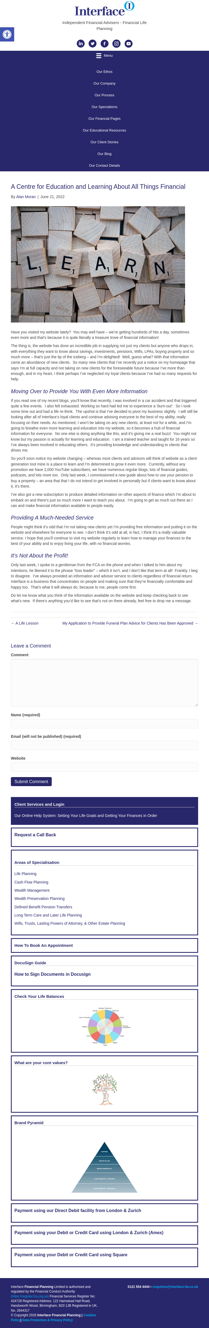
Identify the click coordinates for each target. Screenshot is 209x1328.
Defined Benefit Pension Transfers (43, 907)
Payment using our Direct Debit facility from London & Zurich (77, 1210)
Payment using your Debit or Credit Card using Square (70, 1254)
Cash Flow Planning (31, 882)
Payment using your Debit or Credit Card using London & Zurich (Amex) (89, 1232)
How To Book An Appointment (43, 945)
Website (18, 758)
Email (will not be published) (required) (46, 736)
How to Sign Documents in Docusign (52, 974)
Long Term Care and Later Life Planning (48, 915)
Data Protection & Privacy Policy (47, 1320)
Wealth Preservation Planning (39, 898)
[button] (7, 34)
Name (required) (25, 715)
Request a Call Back (35, 834)
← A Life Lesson (24, 623)
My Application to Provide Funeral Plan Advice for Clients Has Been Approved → (130, 623)
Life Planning (25, 874)
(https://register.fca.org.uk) (30, 1296)
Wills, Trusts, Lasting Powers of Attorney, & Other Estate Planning (69, 923)
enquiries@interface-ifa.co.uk (175, 1287)
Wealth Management (32, 890)
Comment (20, 655)
